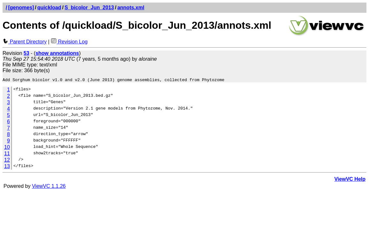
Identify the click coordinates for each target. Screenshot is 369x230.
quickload (49, 7)
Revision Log (69, 41)
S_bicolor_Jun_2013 (89, 7)
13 (7, 167)
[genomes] (21, 7)
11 (7, 154)
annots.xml (130, 7)
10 (7, 148)
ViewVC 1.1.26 (49, 187)
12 (7, 161)
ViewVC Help (349, 180)
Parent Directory (25, 41)
